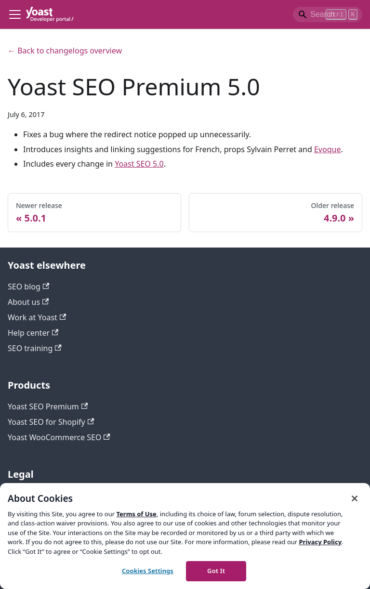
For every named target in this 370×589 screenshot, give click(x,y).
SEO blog (28, 286)
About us (28, 302)
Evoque (327, 149)
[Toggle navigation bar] (15, 14)
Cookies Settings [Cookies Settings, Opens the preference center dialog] (147, 570)
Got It (216, 570)
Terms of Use (136, 514)
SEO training (35, 348)
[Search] (327, 14)
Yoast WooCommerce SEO (59, 437)
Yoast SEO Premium (48, 406)
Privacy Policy (320, 541)
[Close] (354, 498)
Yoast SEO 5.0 (139, 163)
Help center (33, 332)
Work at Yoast (37, 317)
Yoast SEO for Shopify (51, 422)
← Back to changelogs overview (65, 50)
